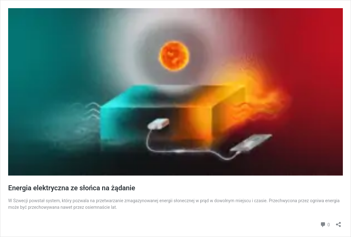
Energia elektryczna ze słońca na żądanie (71, 188)
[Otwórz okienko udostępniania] (338, 222)
